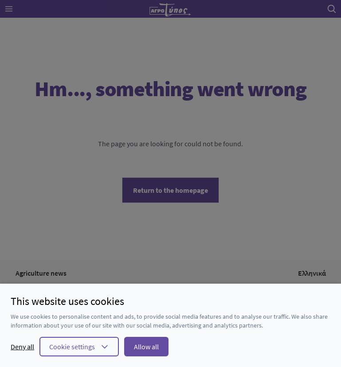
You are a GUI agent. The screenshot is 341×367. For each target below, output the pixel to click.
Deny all (22, 346)
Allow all (146, 346)
